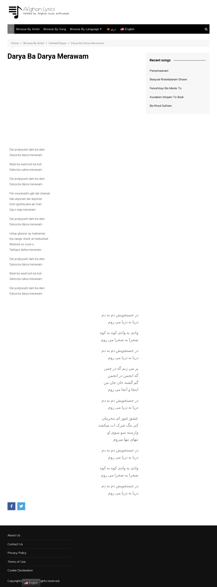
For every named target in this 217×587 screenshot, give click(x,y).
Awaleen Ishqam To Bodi (166, 97)
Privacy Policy (17, 553)
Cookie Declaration (20, 570)
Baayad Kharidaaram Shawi (168, 79)
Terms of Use (17, 561)
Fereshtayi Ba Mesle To (166, 88)
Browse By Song (54, 29)
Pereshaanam (159, 70)
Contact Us (15, 544)
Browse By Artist (28, 29)
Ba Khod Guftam (161, 105)
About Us (14, 535)
